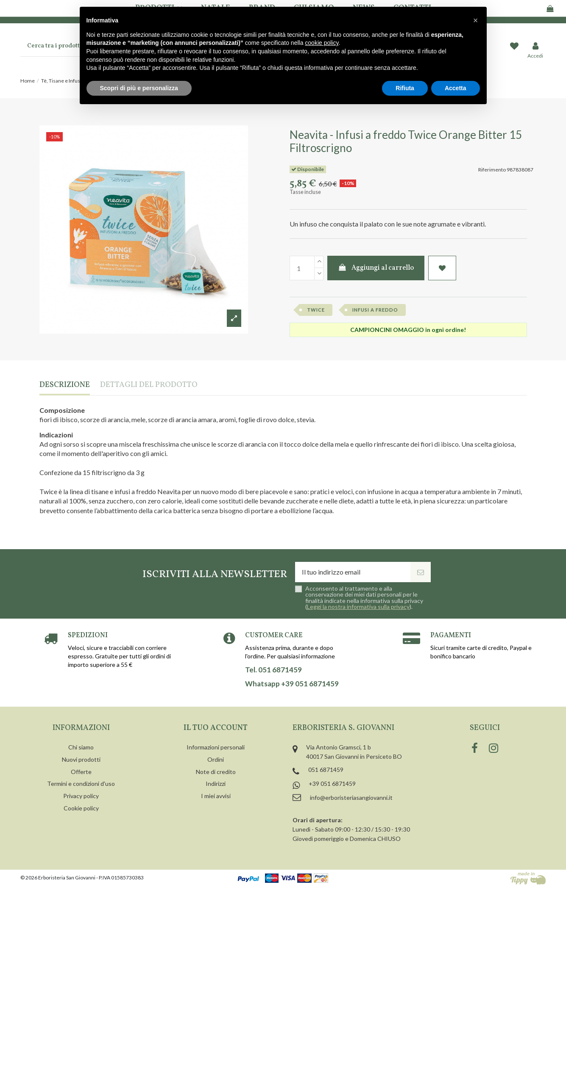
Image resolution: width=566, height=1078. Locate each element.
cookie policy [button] (321, 42)
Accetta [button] (455, 88)
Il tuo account (216, 728)
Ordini (215, 759)
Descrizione (64, 385)
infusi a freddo (375, 309)
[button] (475, 20)
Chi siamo (81, 747)
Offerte (81, 771)
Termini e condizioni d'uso (81, 783)
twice (316, 309)
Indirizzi (216, 783)
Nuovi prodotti (81, 759)
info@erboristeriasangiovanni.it (351, 797)
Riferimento (492, 169)
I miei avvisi (216, 795)
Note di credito (216, 771)
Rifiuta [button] (405, 88)
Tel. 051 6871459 (273, 670)
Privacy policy (81, 795)
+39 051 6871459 (332, 783)
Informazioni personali (216, 747)
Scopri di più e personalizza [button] (139, 88)
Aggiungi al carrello (376, 268)
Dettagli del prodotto (149, 385)
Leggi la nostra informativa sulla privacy (358, 606)
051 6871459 (325, 769)
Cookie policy (81, 808)
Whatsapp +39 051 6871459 (292, 684)
